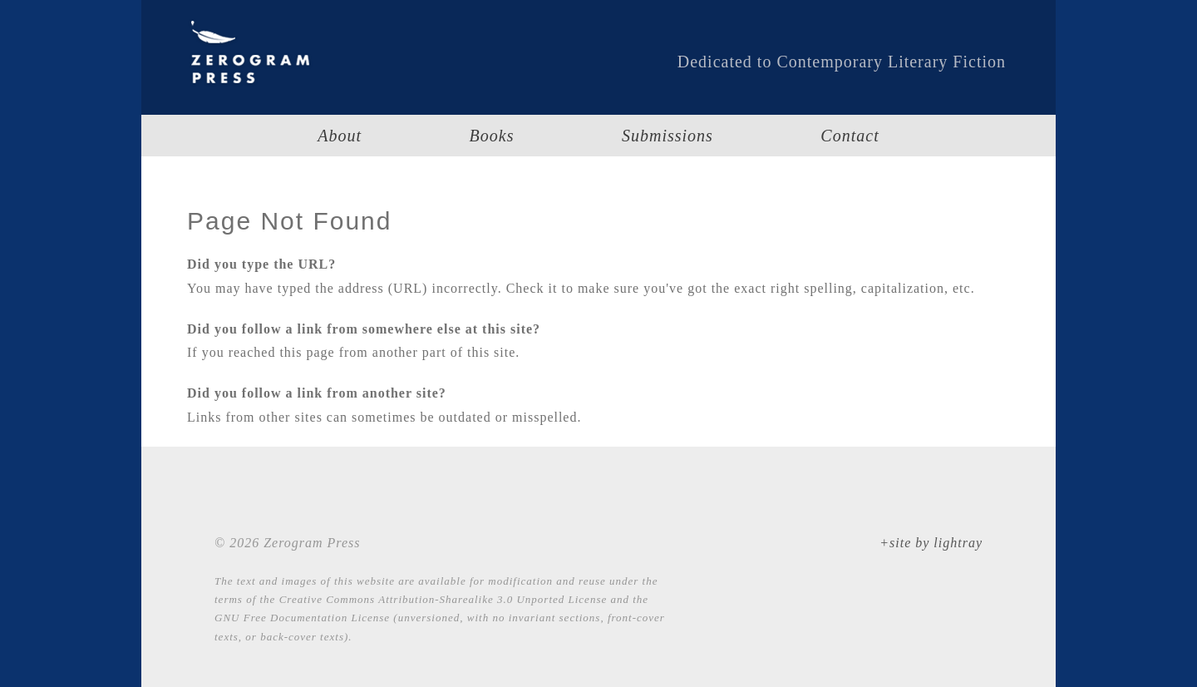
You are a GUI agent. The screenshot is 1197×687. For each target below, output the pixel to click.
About (340, 135)
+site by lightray (931, 543)
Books (492, 135)
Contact (849, 135)
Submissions (667, 135)
